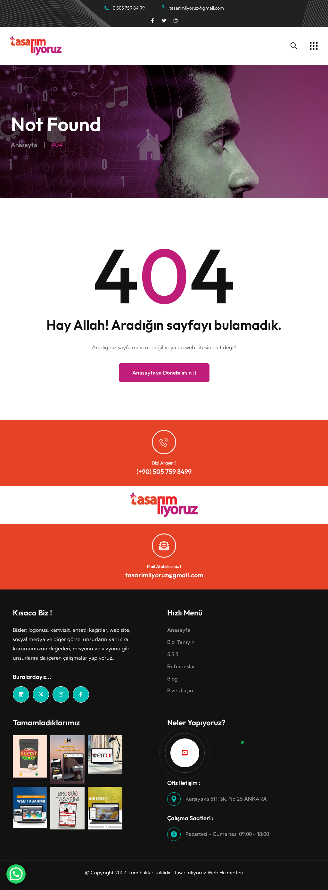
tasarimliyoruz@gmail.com (164, 575)
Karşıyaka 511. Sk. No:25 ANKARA (226, 798)
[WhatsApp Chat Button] (16, 874)
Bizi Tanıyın (181, 642)
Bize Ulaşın (180, 690)
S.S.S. (173, 654)
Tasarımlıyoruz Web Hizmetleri (208, 872)
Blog (172, 678)
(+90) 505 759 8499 (164, 471)
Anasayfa (25, 145)
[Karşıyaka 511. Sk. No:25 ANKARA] (174, 799)
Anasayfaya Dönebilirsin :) (164, 372)
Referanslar (181, 666)
